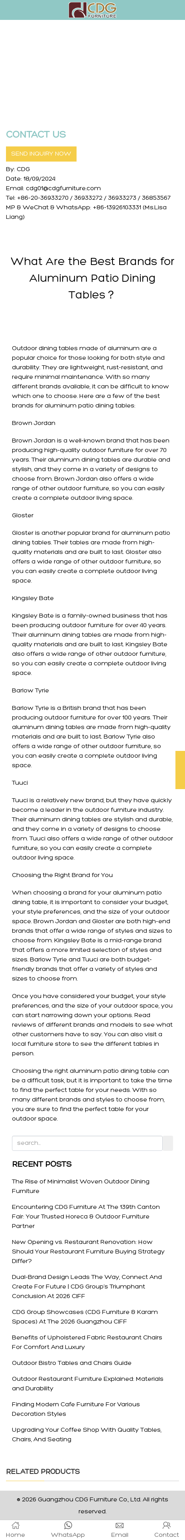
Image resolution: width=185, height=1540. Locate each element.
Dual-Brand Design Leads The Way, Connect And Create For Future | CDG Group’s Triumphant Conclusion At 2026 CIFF (87, 1287)
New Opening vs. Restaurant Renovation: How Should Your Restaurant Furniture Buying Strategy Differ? (88, 1252)
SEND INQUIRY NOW (41, 154)
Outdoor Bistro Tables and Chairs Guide (72, 1363)
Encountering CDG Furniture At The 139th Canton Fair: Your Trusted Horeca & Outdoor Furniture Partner (86, 1217)
